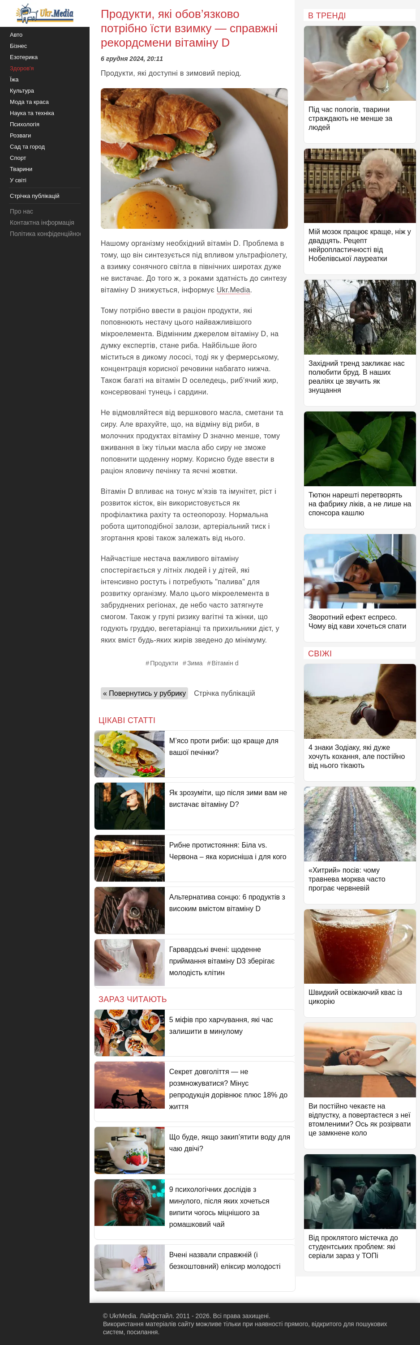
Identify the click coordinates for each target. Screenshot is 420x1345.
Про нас (21, 211)
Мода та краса (29, 102)
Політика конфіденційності (48, 233)
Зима (195, 663)
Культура (22, 90)
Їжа (14, 79)
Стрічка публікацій (224, 693)
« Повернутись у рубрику (144, 693)
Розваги (20, 135)
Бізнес (18, 46)
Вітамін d (225, 663)
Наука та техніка (32, 113)
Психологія (24, 124)
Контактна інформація (42, 222)
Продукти (164, 663)
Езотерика (24, 57)
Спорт (18, 157)
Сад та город (27, 146)
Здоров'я (22, 68)
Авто (16, 34)
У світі (18, 180)
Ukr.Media (233, 290)
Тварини (21, 169)
